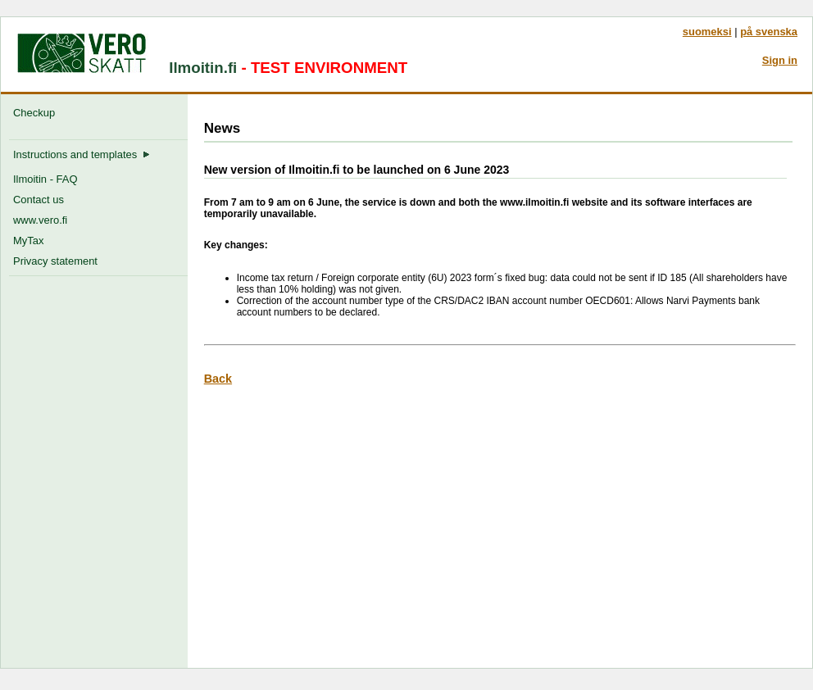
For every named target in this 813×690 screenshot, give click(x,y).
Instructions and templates (81, 154)
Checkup (37, 113)
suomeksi (707, 31)
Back (218, 378)
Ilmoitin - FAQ (45, 179)
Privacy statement (55, 261)
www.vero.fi (40, 220)
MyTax (28, 240)
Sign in (779, 60)
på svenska (768, 31)
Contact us (38, 199)
